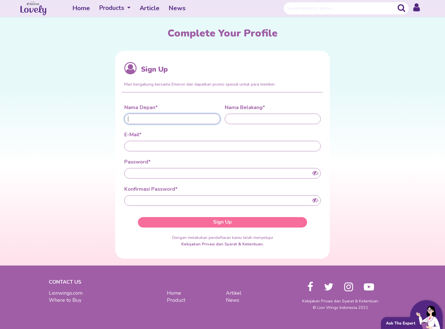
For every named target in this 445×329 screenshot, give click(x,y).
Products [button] (112, 8)
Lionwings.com (66, 293)
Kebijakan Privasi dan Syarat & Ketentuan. (222, 244)
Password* (137, 161)
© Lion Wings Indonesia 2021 (340, 307)
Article (149, 8)
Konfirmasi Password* (151, 189)
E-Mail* (133, 134)
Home (81, 8)
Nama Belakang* (245, 107)
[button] (417, 8)
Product (176, 300)
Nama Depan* (141, 107)
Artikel (234, 293)
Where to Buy (65, 300)
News (177, 8)
